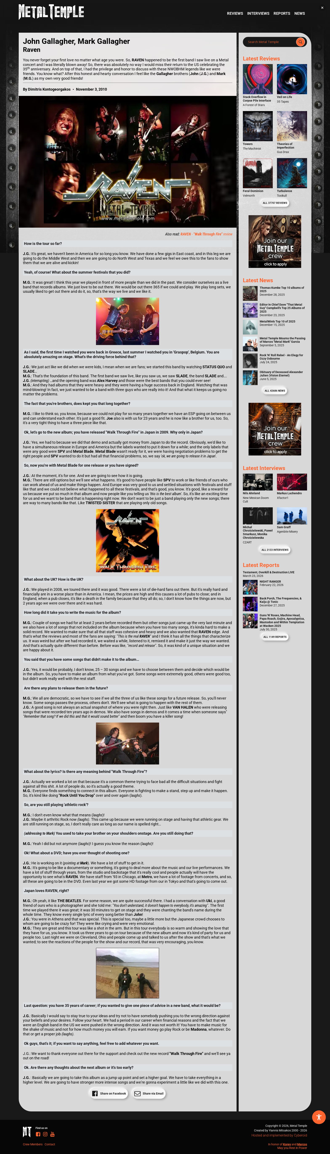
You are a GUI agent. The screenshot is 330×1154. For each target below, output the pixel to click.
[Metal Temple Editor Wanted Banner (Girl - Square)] (275, 266)
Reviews (235, 13)
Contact (50, 1144)
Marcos (302, 1144)
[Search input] (270, 42)
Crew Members (33, 1144)
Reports (282, 13)
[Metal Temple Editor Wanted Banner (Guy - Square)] (275, 454)
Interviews (258, 13)
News (299, 13)
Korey (287, 1144)
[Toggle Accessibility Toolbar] (319, 1117)
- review (206, 234)
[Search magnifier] (300, 42)
